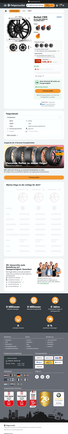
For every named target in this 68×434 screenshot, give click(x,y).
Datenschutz (8, 344)
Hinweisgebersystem (10, 346)
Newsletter (29, 342)
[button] (34, 125)
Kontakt (29, 340)
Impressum (8, 340)
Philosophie (50, 344)
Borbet (30, 11)
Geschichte (50, 342)
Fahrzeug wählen (15, 11)
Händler (29, 346)
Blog (28, 344)
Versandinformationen (33, 348)
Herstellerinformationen (11, 348)
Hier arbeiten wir (44, 283)
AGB (6, 342)
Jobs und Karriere (52, 340)
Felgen (23, 11)
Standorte (50, 346)
